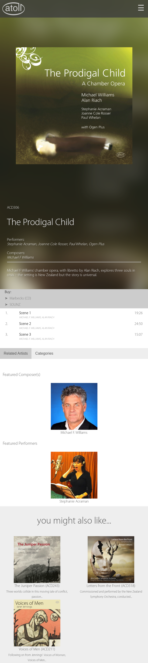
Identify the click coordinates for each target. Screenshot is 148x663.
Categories (44, 353)
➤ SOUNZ (13, 305)
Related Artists (16, 353)
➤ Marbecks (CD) (18, 298)
